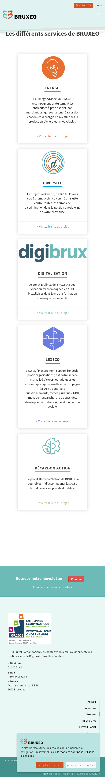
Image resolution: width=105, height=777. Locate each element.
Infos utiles (89, 720)
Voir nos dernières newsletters (54, 587)
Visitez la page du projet (53, 421)
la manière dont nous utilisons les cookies (57, 754)
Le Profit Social (87, 727)
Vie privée (68, 773)
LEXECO (53, 359)
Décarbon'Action (52, 468)
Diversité (52, 183)
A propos (90, 708)
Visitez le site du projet (54, 136)
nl (101, 5)
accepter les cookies (50, 765)
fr (98, 5)
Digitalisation (52, 273)
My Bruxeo (85, 5)
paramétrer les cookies (81, 765)
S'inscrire (76, 579)
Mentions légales (51, 773)
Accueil (92, 701)
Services (91, 714)
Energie (52, 88)
